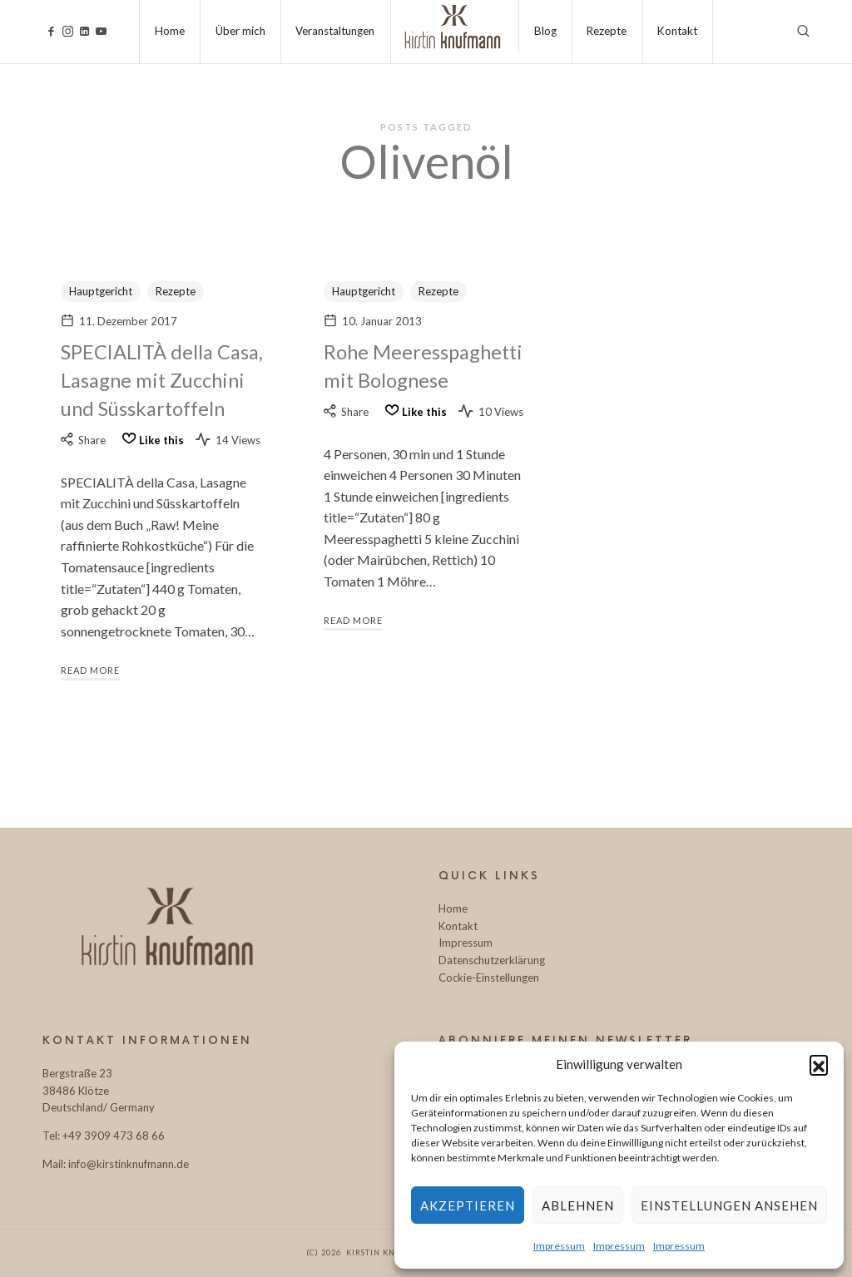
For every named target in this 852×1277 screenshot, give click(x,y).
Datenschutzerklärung (491, 960)
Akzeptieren (467, 1205)
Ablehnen (578, 1205)
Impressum (559, 1246)
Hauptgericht (100, 291)
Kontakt (458, 926)
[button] (818, 1064)
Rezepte (176, 291)
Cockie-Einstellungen (488, 977)
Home (453, 908)
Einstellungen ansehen (729, 1205)
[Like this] (150, 467)
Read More (90, 696)
